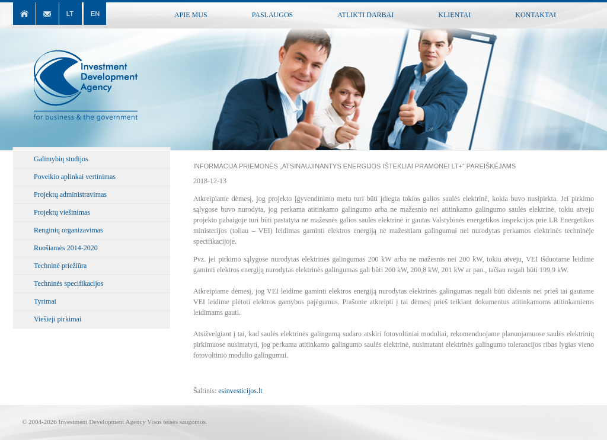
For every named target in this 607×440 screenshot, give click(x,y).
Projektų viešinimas (62, 212)
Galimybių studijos (61, 159)
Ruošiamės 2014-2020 (66, 248)
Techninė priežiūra (60, 266)
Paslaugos (272, 15)
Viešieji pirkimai (57, 319)
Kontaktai (535, 15)
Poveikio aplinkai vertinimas (75, 177)
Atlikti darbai (365, 15)
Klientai (454, 15)
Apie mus (190, 15)
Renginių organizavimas (68, 230)
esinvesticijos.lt (240, 391)
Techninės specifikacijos (68, 283)
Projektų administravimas (70, 194)
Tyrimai (45, 301)
